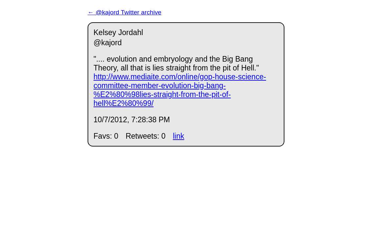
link (178, 136)
